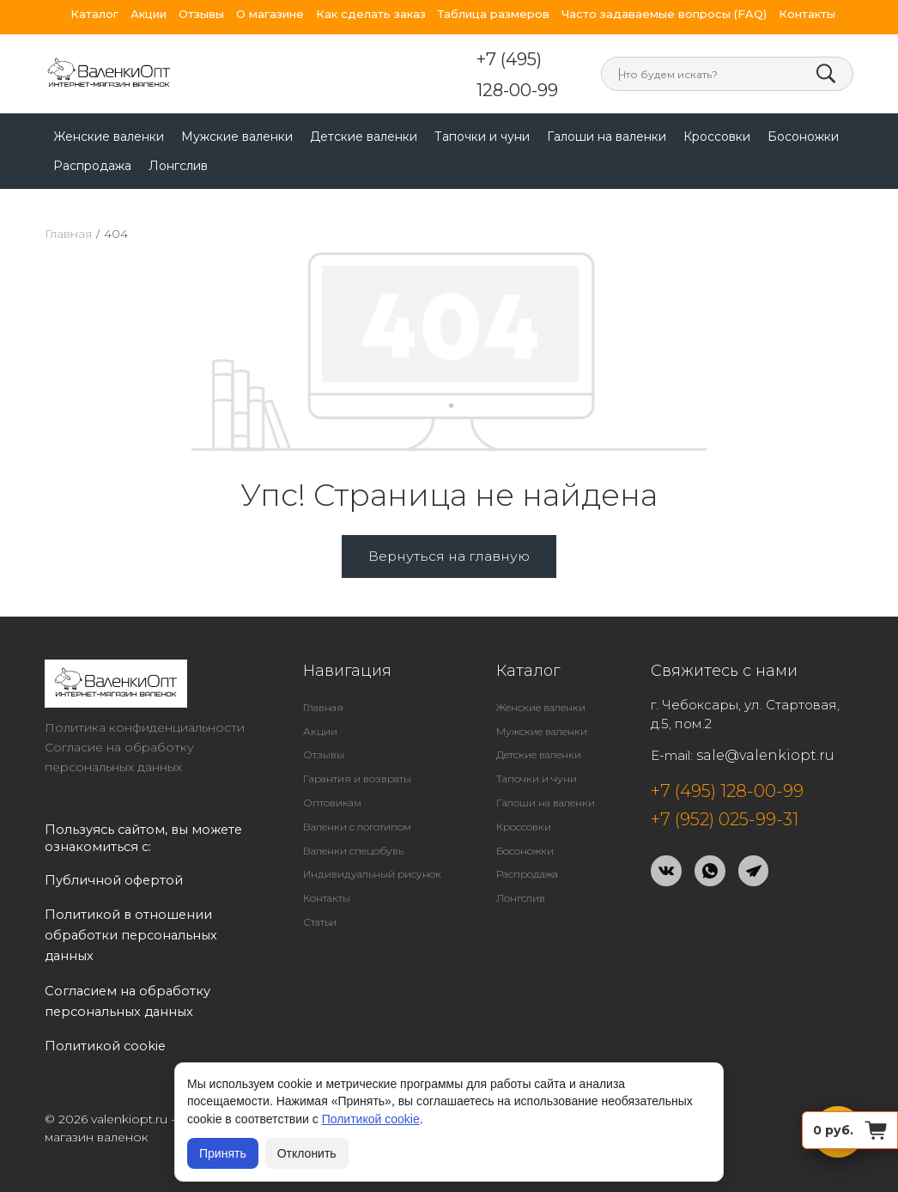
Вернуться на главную (448, 528)
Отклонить (307, 1153)
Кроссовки (716, 109)
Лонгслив (178, 138)
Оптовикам (332, 775)
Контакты (807, 14)
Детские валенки (363, 109)
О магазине (270, 14)
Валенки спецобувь (353, 823)
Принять (222, 1153)
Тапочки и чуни (482, 109)
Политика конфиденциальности (145, 700)
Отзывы (201, 14)
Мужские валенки (237, 109)
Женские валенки (108, 109)
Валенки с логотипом (357, 799)
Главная (68, 206)
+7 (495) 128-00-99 (365, 61)
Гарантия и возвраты (357, 751)
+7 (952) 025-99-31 (724, 791)
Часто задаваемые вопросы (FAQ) (664, 14)
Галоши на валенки (606, 109)
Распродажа (92, 138)
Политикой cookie (371, 1119)
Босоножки (803, 109)
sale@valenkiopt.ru (765, 728)
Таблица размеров (493, 14)
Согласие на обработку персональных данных (119, 729)
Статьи (320, 894)
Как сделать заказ (371, 14)
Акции (148, 14)
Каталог (94, 14)
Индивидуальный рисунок (372, 846)
